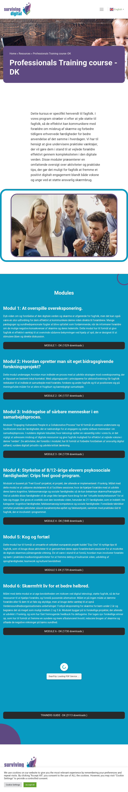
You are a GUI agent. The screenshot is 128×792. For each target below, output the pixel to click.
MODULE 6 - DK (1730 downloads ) (64, 631)
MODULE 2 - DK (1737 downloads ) (64, 395)
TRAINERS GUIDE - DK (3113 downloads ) (64, 715)
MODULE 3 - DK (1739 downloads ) (64, 454)
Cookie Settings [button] (13, 785)
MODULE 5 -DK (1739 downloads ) (64, 569)
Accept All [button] (30, 785)
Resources (24, 53)
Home (13, 53)
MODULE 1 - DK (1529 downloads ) (64, 345)
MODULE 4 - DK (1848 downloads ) (64, 520)
